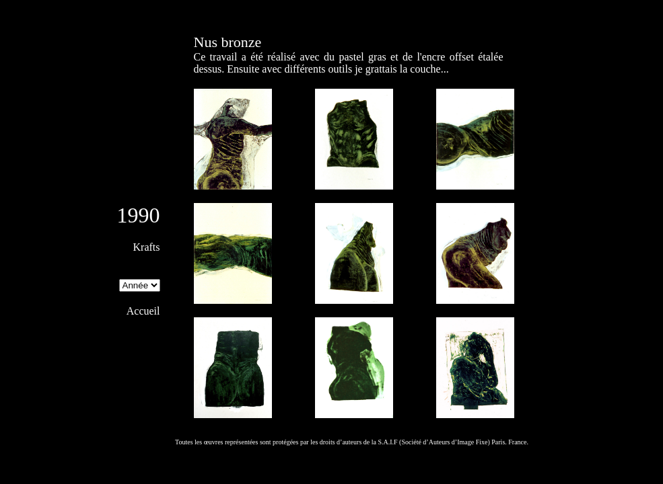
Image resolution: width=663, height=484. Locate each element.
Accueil (143, 311)
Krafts (146, 247)
